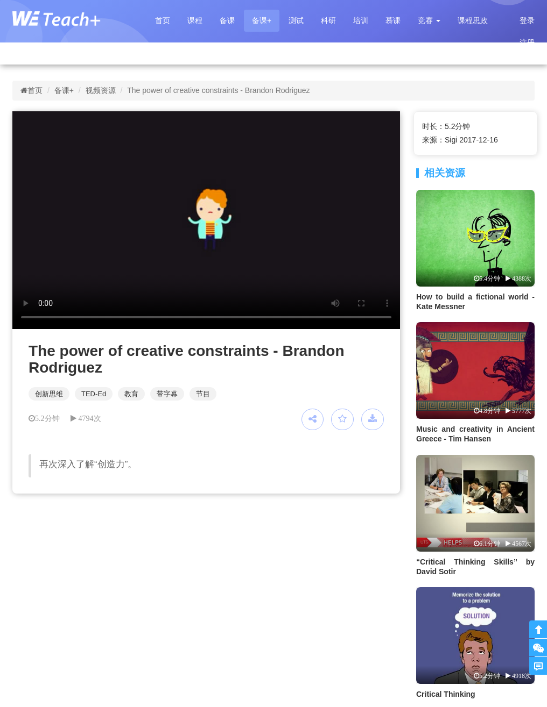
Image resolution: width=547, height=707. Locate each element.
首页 (162, 20)
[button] (429, 21)
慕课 (393, 20)
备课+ (261, 20)
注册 (527, 42)
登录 (527, 20)
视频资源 (101, 90)
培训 (360, 20)
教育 (131, 394)
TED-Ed (93, 394)
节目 (203, 394)
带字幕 (167, 394)
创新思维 (49, 394)
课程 (194, 20)
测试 (296, 20)
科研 (328, 20)
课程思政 (473, 20)
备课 (227, 20)
